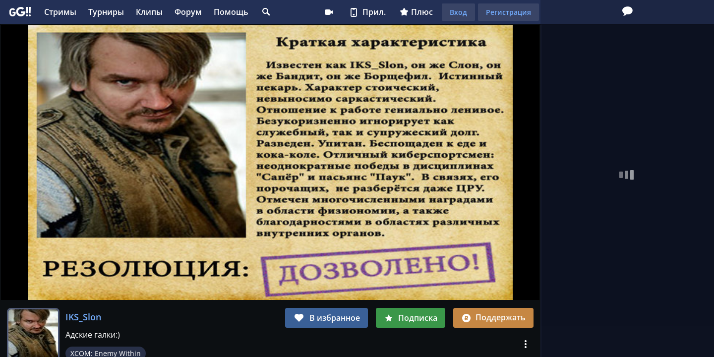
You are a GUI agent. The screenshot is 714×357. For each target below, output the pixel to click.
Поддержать (493, 317)
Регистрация (508, 12)
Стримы (60, 11)
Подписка (410, 317)
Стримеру (328, 11)
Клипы (149, 11)
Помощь (231, 11)
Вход (458, 12)
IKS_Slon (83, 317)
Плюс (416, 11)
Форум (188, 11)
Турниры (106, 11)
